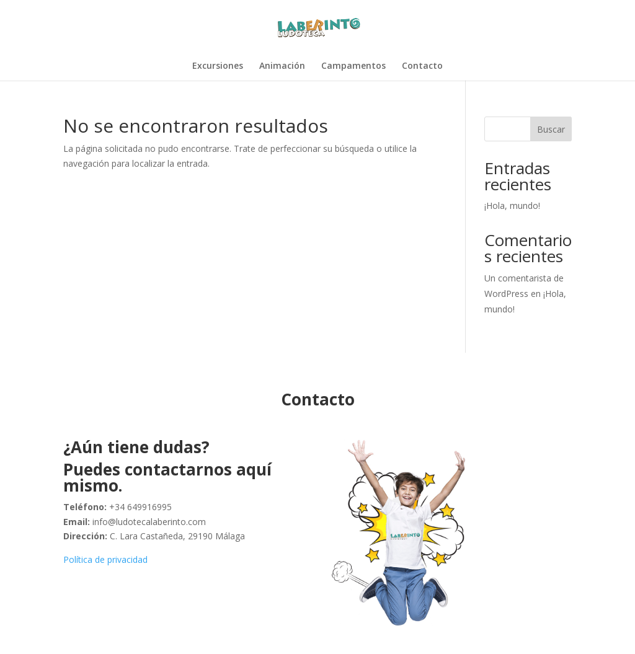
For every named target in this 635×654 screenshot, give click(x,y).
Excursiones (217, 66)
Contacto (422, 66)
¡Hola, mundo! (512, 205)
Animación (282, 66)
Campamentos (353, 66)
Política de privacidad (105, 559)
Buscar (551, 129)
